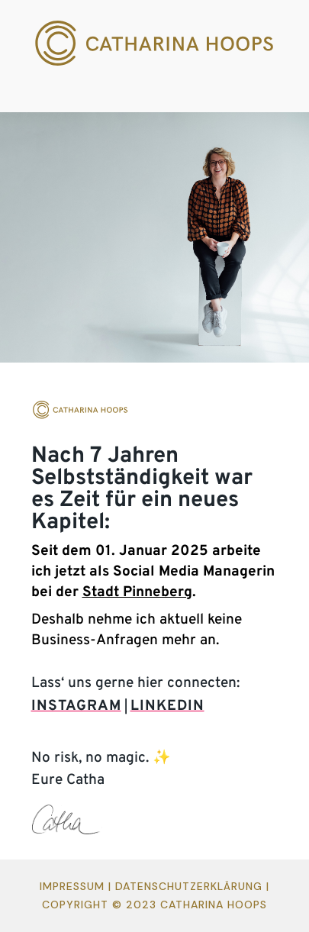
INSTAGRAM (76, 706)
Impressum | (77, 886)
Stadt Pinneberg (137, 592)
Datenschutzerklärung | (192, 886)
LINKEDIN (167, 706)
